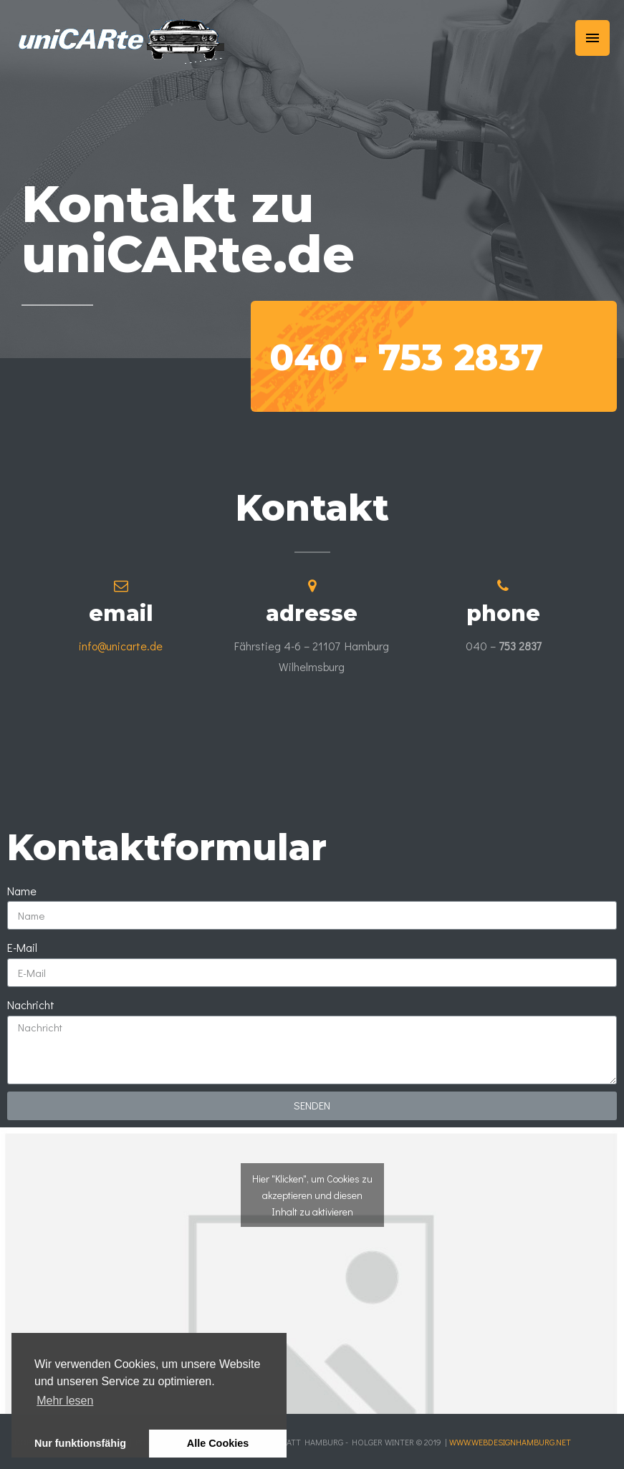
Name (22, 890)
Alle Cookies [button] (218, 1443)
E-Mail (22, 947)
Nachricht (30, 1004)
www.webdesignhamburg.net (510, 1442)
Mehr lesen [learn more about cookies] (65, 1401)
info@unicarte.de (121, 645)
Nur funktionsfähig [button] (80, 1443)
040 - (406, 358)
